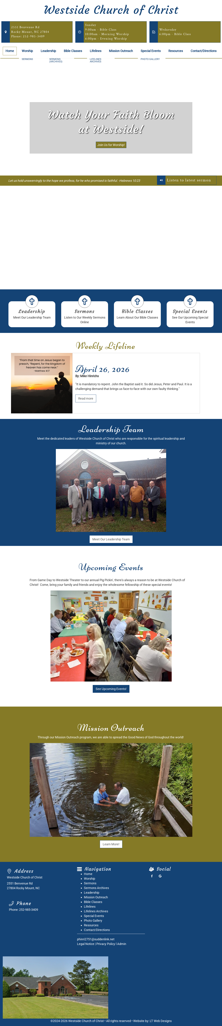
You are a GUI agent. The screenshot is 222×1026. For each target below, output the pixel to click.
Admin (121, 944)
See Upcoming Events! (111, 689)
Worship (27, 51)
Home (10, 51)
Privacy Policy (105, 944)
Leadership (48, 51)
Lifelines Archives (96, 911)
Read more (85, 398)
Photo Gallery (93, 920)
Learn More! (111, 844)
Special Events (151, 51)
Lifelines (95, 51)
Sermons (85, 311)
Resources (175, 51)
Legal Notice (85, 944)
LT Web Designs (161, 1021)
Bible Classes (73, 51)
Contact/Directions (203, 51)
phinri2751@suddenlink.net (95, 939)
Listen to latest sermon (189, 180)
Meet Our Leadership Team (111, 539)
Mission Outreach (121, 51)
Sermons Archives (96, 888)
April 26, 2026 (102, 369)
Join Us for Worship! (111, 145)
